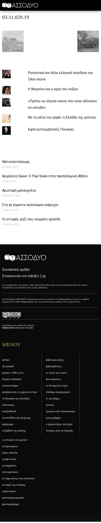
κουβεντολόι (9, 459)
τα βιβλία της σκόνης (14, 430)
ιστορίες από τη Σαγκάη (59, 430)
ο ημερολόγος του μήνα (59, 424)
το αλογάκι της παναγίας (16, 398)
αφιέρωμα (7, 424)
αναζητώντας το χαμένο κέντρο (19, 392)
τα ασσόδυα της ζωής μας (16, 417)
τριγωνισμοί (9, 491)
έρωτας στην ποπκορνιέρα (60, 411)
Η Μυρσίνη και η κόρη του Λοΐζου (53, 89)
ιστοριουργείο (10, 446)
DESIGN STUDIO (17, 327)
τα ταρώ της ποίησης (13, 484)
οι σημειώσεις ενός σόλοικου (18, 478)
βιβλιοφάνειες (54, 366)
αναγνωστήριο (10, 385)
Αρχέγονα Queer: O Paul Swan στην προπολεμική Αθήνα (44, 176)
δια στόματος (53, 379)
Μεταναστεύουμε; (16, 162)
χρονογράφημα (10, 504)
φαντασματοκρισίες (13, 497)
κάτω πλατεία (9, 452)
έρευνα (50, 404)
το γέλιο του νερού (56, 372)
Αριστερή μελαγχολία (19, 190)
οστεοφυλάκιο (10, 471)
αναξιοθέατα (9, 411)
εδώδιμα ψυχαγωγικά (58, 392)
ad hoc (5, 359)
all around (7, 366)
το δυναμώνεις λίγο (57, 385)
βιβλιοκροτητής (55, 359)
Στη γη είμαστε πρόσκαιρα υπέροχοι (30, 205)
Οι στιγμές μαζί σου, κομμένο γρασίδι (31, 219)
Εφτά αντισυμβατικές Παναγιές (51, 129)
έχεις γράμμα (53, 417)
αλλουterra (8, 404)
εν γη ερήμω (53, 398)
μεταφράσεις (9, 465)
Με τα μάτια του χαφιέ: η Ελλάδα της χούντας (62, 117)
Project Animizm (11, 379)
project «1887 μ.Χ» (13, 372)
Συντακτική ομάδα (15, 269)
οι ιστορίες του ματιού (14, 439)
